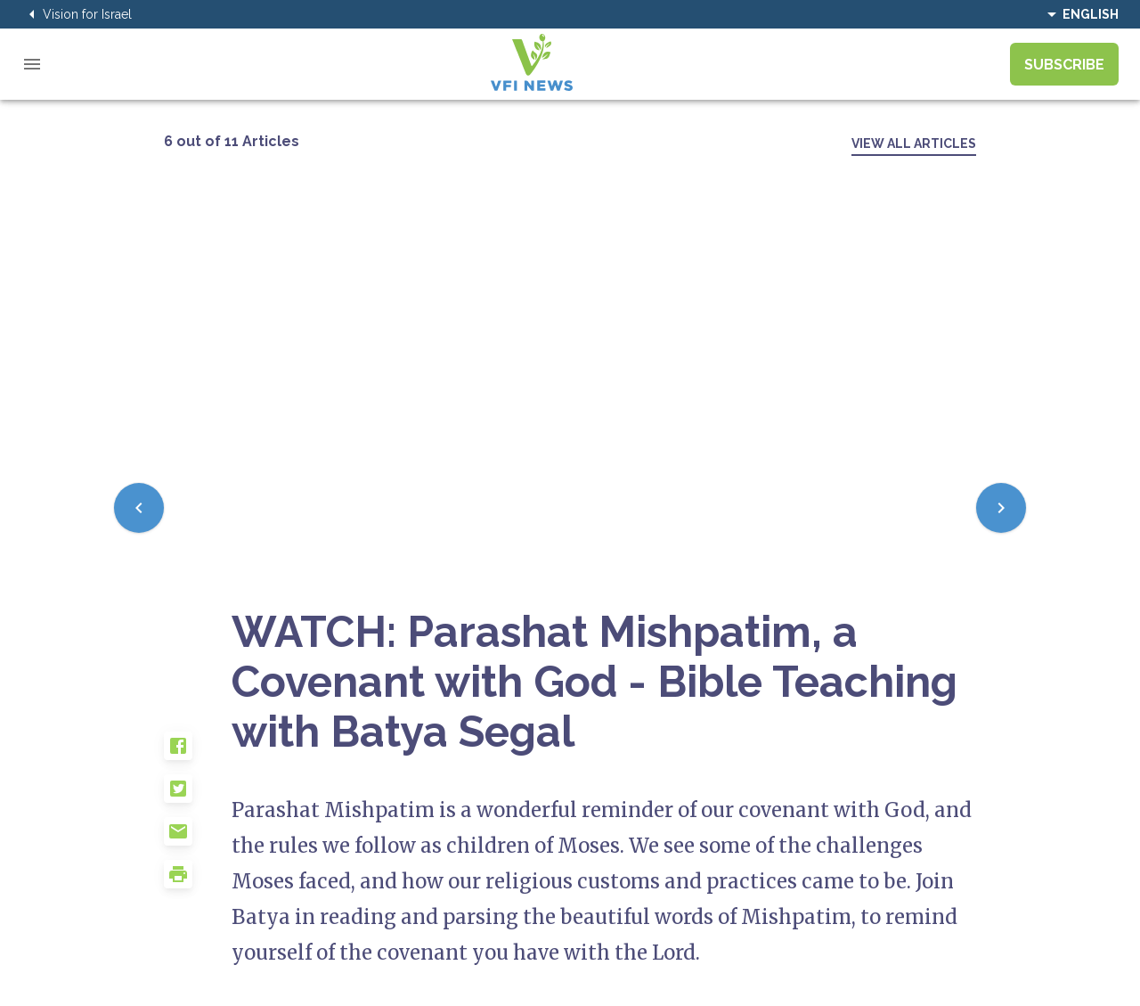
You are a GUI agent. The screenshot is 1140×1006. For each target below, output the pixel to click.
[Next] (1001, 508)
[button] (198, 753)
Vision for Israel (76, 14)
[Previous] (139, 508)
